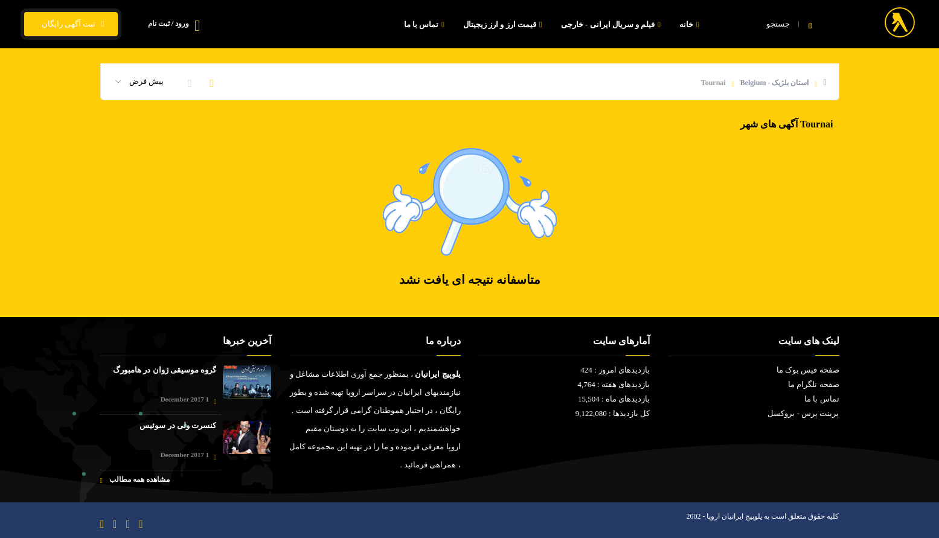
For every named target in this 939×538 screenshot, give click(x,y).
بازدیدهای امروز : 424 (615, 369)
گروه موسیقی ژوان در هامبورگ (164, 369)
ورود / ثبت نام (168, 23)
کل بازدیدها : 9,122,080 (612, 413)
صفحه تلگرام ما (813, 384)
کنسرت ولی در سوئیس (177, 425)
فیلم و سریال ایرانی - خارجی (612, 24)
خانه (690, 24)
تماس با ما (425, 24)
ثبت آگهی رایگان (70, 24)
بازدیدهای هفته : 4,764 (613, 384)
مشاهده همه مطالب (135, 479)
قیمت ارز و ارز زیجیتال (504, 24)
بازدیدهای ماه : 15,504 (614, 398)
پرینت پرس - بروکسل (803, 413)
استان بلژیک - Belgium (774, 82)
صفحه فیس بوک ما (808, 369)
